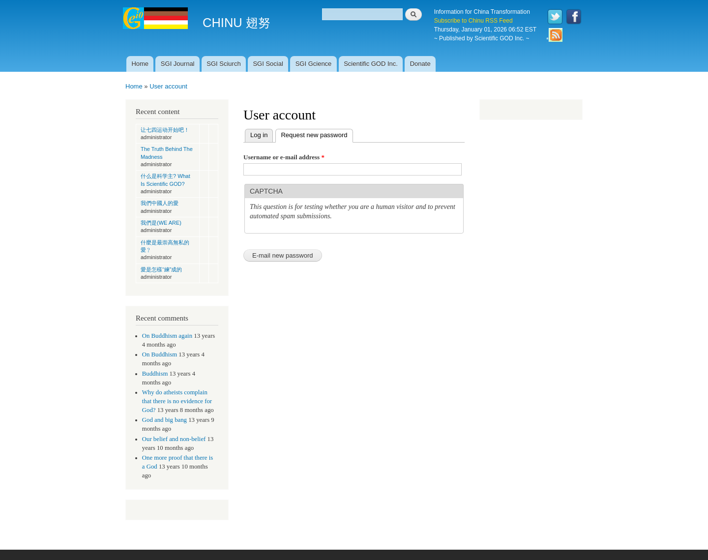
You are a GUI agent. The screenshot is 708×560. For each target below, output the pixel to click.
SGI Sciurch (223, 63)
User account (168, 86)
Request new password (317, 134)
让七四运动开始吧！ (165, 130)
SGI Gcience (313, 63)
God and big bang (164, 419)
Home (139, 63)
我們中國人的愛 (159, 203)
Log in (258, 135)
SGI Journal (178, 63)
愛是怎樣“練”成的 (161, 269)
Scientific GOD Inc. (371, 63)
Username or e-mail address (283, 157)
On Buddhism (159, 354)
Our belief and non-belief (174, 439)
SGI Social (268, 63)
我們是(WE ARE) (161, 223)
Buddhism (155, 373)
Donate (420, 63)
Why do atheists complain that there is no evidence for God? (177, 401)
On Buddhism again (167, 335)
